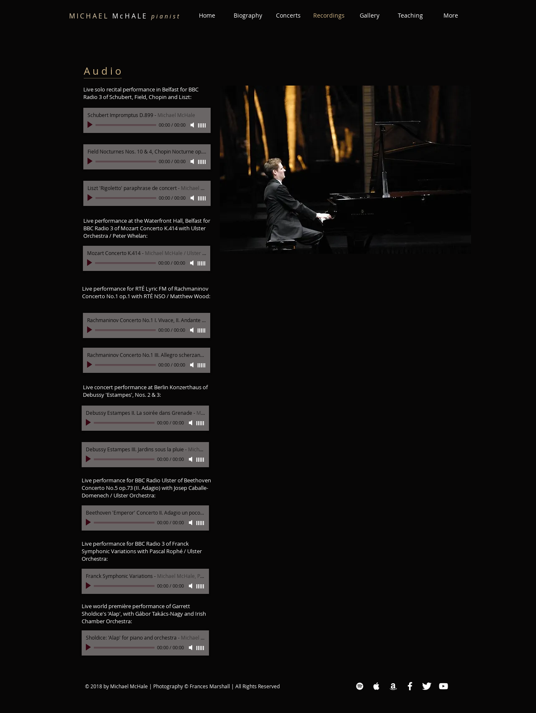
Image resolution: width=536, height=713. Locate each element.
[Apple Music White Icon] (376, 686)
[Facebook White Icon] (410, 686)
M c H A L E (124, 16)
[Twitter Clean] (426, 686)
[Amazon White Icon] (393, 686)
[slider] (202, 125)
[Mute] (193, 125)
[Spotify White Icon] (359, 686)
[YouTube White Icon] (443, 686)
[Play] (91, 125)
